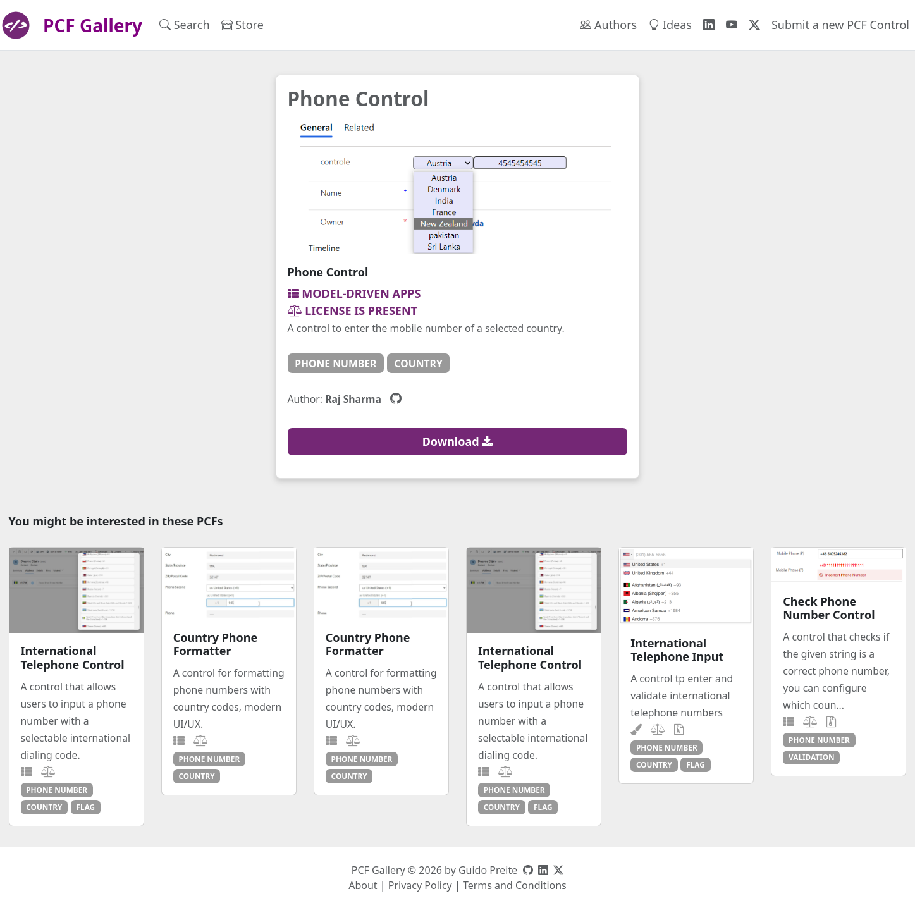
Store (242, 24)
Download (457, 441)
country (419, 364)
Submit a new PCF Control (840, 24)
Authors (608, 24)
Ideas (670, 24)
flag (86, 807)
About (362, 885)
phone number (335, 364)
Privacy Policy (420, 885)
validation (812, 757)
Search (184, 24)
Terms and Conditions (515, 885)
